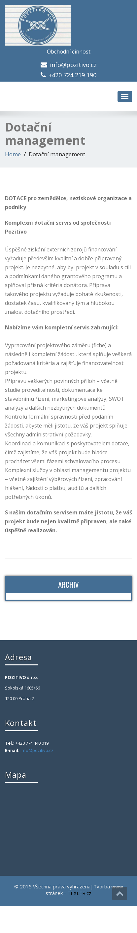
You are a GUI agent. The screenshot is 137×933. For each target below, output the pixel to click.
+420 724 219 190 (72, 75)
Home (13, 154)
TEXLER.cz (79, 893)
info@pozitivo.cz (73, 65)
